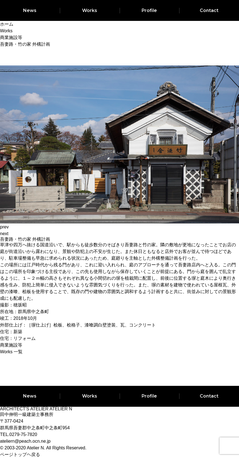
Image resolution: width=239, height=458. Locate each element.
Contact (209, 10)
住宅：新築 (11, 331)
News (29, 10)
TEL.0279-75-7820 (18, 434)
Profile (149, 10)
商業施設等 (11, 345)
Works (89, 10)
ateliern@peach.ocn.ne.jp (25, 441)
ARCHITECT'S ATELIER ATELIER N (36, 408)
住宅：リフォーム (18, 338)
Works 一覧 (11, 351)
